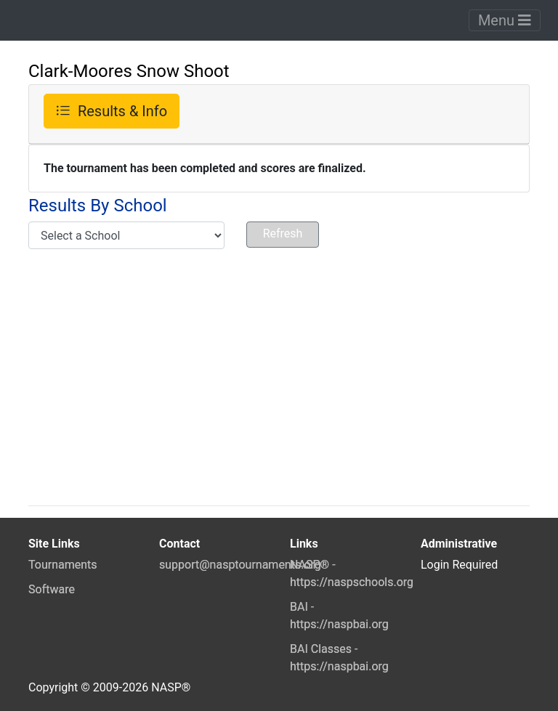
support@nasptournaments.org (240, 565)
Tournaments (62, 565)
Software (51, 589)
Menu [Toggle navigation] (504, 20)
